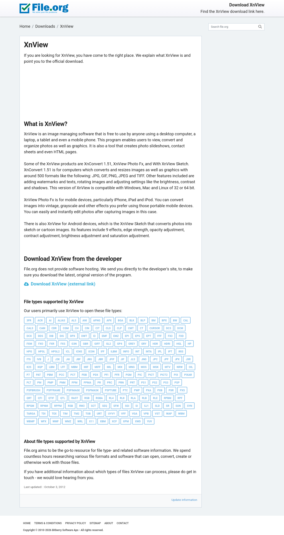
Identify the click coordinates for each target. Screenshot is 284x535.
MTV (168, 367)
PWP (137, 390)
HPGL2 (55, 351)
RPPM (58, 405)
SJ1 (146, 405)
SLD (157, 405)
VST (157, 413)
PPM (74, 382)
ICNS (79, 351)
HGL (178, 343)
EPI (127, 336)
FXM (29, 343)
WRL (80, 421)
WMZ (68, 421)
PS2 (154, 382)
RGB (87, 398)
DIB (51, 336)
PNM (62, 382)
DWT (84, 336)
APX (109, 320)
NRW (180, 367)
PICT (151, 374)
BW (175, 320)
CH (77, 328)
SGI (127, 405)
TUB (88, 413)
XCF (114, 421)
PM (39, 382)
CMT (131, 328)
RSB (70, 405)
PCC (61, 374)
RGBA (99, 398)
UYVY (111, 413)
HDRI (167, 343)
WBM (181, 413)
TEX (54, 413)
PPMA (87, 382)
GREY (131, 343)
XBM (103, 421)
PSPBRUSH (33, 390)
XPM (126, 421)
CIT (97, 328)
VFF (123, 413)
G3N (74, 343)
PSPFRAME (53, 390)
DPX (72, 336)
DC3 (168, 328)
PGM (128, 374)
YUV (149, 421)
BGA (120, 320)
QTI (40, 398)
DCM (180, 328)
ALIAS (61, 320)
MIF (86, 367)
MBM (74, 367)
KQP (40, 367)
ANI (85, 320)
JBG (89, 359)
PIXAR (188, 374)
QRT (29, 398)
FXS (63, 343)
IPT (170, 351)
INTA (149, 351)
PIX (176, 374)
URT (99, 413)
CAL (185, 320)
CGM (66, 328)
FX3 (170, 336)
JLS (132, 359)
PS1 (143, 382)
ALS (73, 320)
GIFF (97, 343)
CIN (87, 328)
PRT (132, 382)
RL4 (111, 398)
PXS (182, 390)
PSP (176, 382)
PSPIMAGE (73, 390)
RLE (155, 398)
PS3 (165, 382)
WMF (56, 421)
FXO (40, 343)
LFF (63, 367)
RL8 (122, 398)
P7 (28, 374)
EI (94, 336)
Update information (184, 500)
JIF (122, 359)
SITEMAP (95, 523)
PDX (95, 374)
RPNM (44, 405)
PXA (148, 390)
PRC (109, 382)
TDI (43, 413)
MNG (132, 367)
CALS (30, 328)
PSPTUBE (111, 390)
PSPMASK (92, 390)
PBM (50, 374)
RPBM (167, 398)
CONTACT (123, 523)
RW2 (82, 405)
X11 (91, 421)
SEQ (104, 405)
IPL (160, 351)
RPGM (30, 405)
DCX (29, 336)
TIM (65, 413)
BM (154, 320)
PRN (121, 382)
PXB (159, 390)
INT (137, 351)
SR (167, 405)
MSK (156, 367)
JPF (166, 359)
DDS (40, 336)
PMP (50, 382)
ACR (40, 320)
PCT (72, 374)
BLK (131, 320)
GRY (143, 343)
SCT (93, 405)
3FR (29, 320)
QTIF (51, 398)
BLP (142, 320)
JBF (78, 359)
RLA (133, 398)
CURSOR (155, 328)
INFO (126, 351)
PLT (29, 382)
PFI (106, 374)
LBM (52, 367)
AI (50, 320)
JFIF (111, 359)
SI (136, 405)
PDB (84, 374)
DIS (62, 336)
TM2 (76, 413)
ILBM (114, 351)
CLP (119, 328)
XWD (138, 421)
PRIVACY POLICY (75, 523)
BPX (164, 320)
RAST (74, 398)
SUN (178, 405)
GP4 (119, 343)
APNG (96, 320)
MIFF (98, 367)
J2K (57, 359)
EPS (137, 336)
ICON (91, 351)
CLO (108, 328)
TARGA (31, 413)
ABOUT (109, 523)
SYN (189, 405)
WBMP (31, 421)
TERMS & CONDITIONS (48, 523)
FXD (181, 336)
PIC (140, 374)
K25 (29, 367)
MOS (144, 367)
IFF (103, 351)
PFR (116, 374)
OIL (191, 367)
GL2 (108, 343)
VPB (146, 413)
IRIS (180, 351)
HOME (27, 523)
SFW (116, 405)
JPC (155, 359)
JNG (143, 359)
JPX (177, 359)
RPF (180, 398)
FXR (51, 343)
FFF (159, 336)
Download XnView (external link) (63, 284)
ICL (68, 351)
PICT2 (164, 374)
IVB (39, 359)
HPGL (41, 351)
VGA (134, 413)
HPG (29, 351)
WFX (43, 421)
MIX (120, 367)
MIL (109, 367)
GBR (85, 343)
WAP (169, 413)
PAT (38, 374)
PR (99, 382)
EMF (104, 336)
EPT (148, 336)
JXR (188, 359)
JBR (100, 359)
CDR (54, 328)
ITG (29, 359)
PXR (171, 390)
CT (141, 328)
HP (189, 343)
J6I (68, 359)
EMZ (116, 336)
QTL (62, 398)
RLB (144, 398)
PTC (125, 390)
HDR (155, 343)
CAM (42, 328)
